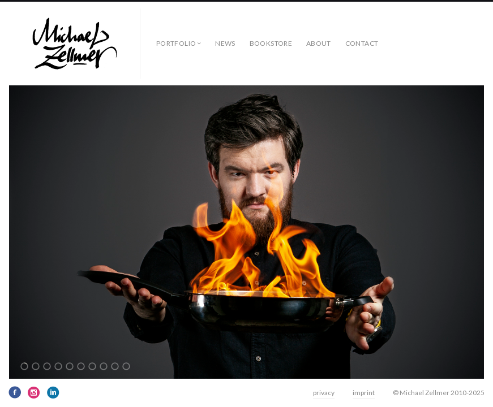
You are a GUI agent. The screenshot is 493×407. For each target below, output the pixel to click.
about (318, 43)
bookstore (271, 43)
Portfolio (176, 43)
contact (362, 43)
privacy (324, 392)
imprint (364, 392)
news (225, 43)
